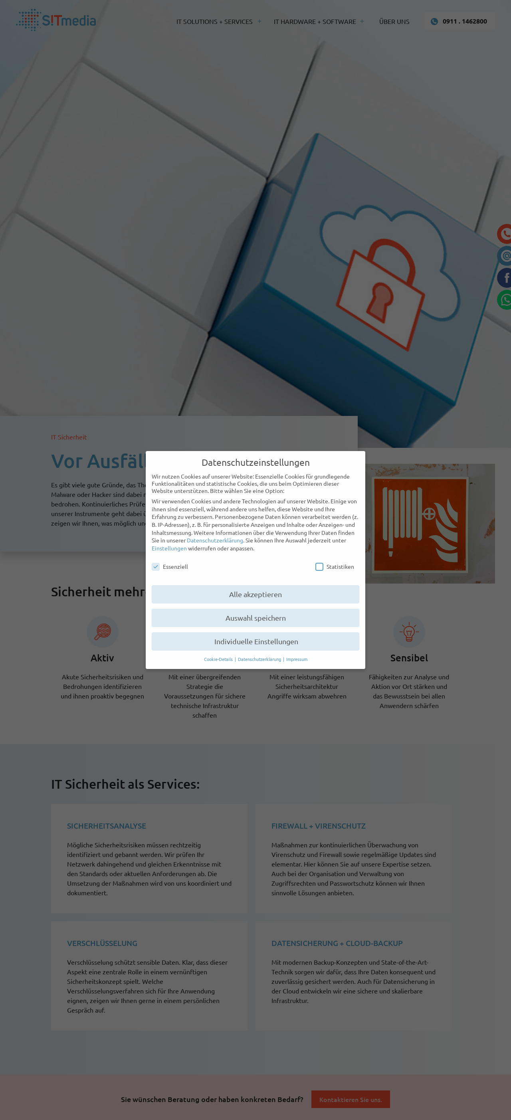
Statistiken (334, 566)
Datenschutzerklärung (215, 540)
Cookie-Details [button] (219, 659)
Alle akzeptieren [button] (255, 594)
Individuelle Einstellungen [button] (255, 641)
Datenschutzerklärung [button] (260, 659)
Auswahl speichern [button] (256, 617)
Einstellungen (169, 548)
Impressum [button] (296, 659)
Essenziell (170, 566)
